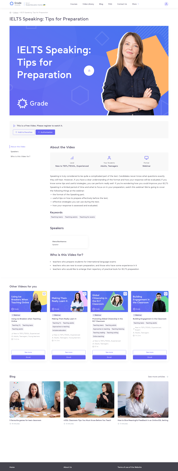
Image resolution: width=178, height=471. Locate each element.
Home (12, 467)
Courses (73, 4)
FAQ (110, 4)
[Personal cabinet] (166, 4)
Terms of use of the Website (130, 467)
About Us (68, 467)
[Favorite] (44, 294)
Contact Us (122, 4)
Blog (101, 4)
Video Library (88, 4)
